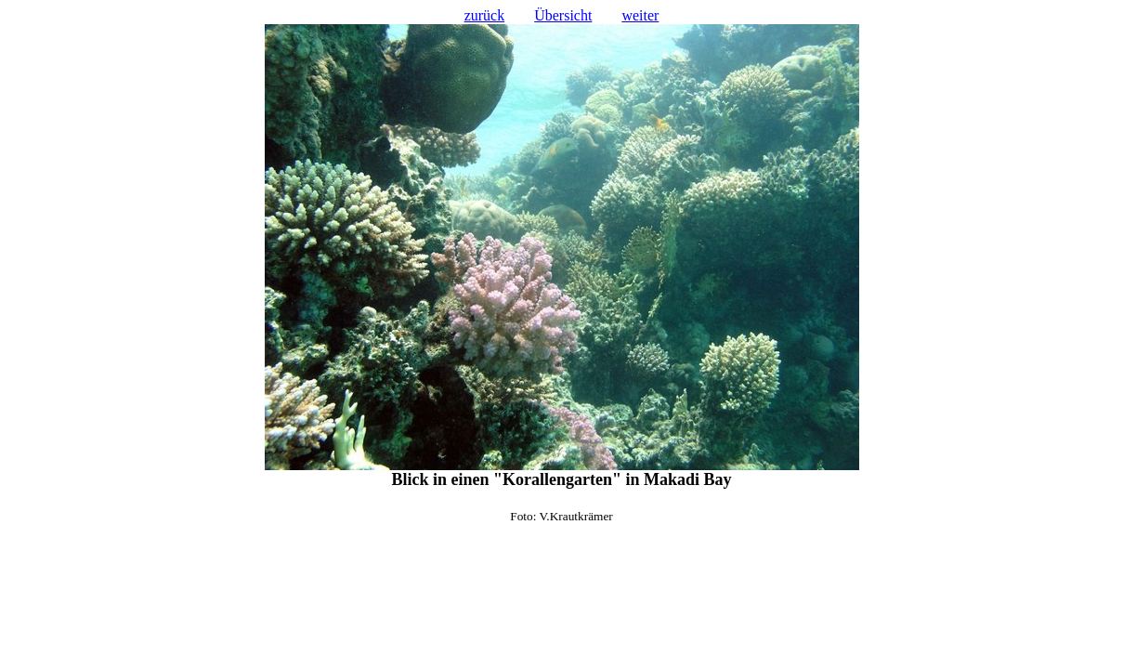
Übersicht (563, 15)
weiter (640, 15)
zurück (484, 15)
